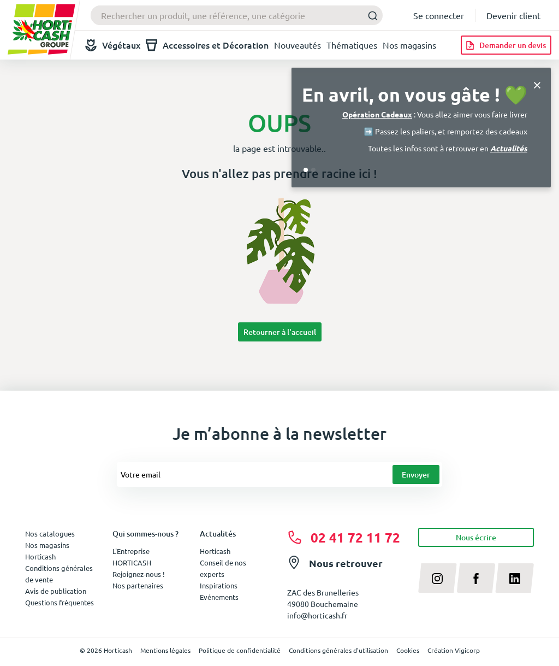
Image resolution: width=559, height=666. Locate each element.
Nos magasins (409, 44)
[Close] (537, 84)
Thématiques (351, 44)
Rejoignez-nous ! (138, 574)
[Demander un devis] (506, 45)
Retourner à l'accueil (279, 332)
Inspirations (218, 585)
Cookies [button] (407, 650)
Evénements (219, 597)
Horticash (215, 551)
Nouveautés (297, 44)
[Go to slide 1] (306, 170)
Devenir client (513, 15)
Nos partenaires (137, 585)
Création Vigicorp (453, 650)
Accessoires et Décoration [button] (207, 45)
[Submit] (370, 15)
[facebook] (476, 578)
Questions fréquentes (59, 602)
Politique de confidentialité (240, 650)
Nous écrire (476, 537)
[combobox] (237, 15)
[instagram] (437, 578)
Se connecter (438, 15)
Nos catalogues (50, 533)
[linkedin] (514, 578)
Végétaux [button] (112, 45)
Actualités (508, 148)
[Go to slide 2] (313, 170)
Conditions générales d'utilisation (338, 650)
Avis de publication (55, 591)
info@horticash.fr (317, 615)
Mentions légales (165, 650)
